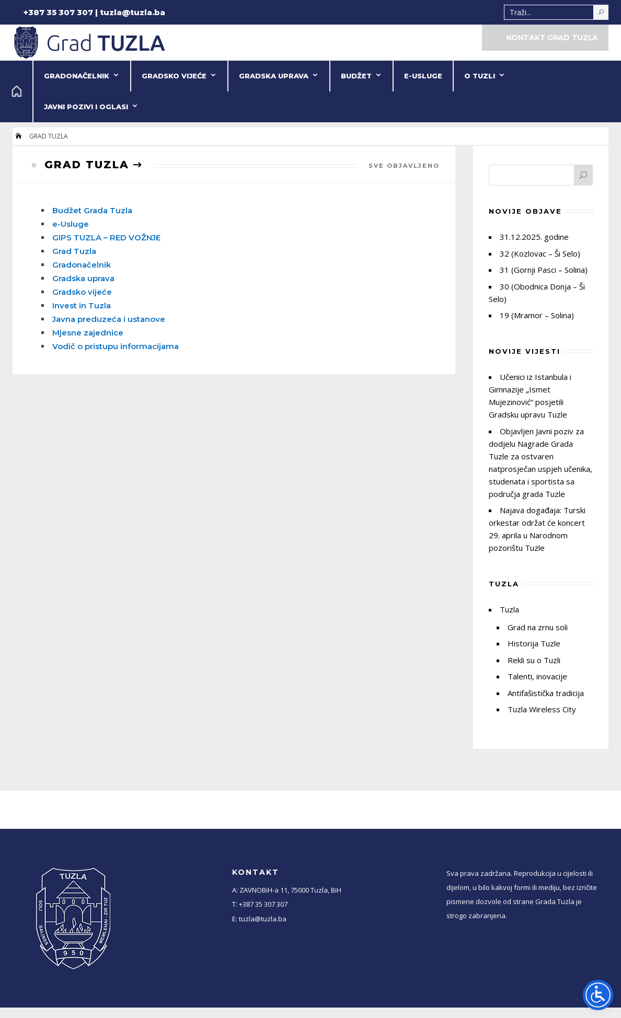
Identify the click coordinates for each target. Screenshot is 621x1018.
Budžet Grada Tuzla (92, 210)
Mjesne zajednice (87, 333)
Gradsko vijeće (174, 76)
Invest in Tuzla (81, 305)
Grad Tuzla (74, 251)
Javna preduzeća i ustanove (108, 319)
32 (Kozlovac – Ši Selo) (540, 253)
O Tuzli (479, 76)
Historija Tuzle (534, 643)
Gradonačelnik (76, 76)
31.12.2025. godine (534, 237)
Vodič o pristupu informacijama (115, 346)
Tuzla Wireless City (542, 709)
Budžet (356, 76)
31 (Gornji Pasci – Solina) (544, 269)
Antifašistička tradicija (546, 693)
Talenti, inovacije (537, 676)
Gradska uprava (273, 76)
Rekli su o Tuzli (534, 660)
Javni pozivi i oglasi (86, 106)
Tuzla (509, 609)
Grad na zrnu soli (538, 627)
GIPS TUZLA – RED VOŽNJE (106, 237)
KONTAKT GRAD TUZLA (552, 37)
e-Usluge (423, 76)
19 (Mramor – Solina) (537, 315)
